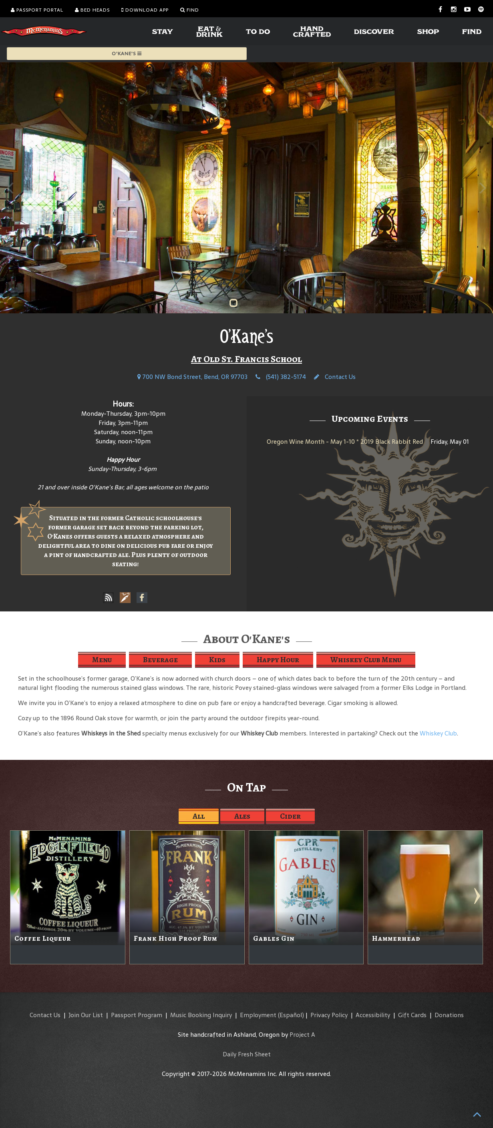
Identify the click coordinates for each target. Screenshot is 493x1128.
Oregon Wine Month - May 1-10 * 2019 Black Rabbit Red (345, 442)
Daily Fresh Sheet (247, 1054)
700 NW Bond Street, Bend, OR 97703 (192, 377)
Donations (449, 1015)
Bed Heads (92, 10)
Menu (102, 659)
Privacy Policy (329, 1015)
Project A (302, 1035)
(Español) (291, 1015)
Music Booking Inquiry (201, 1015)
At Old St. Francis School (246, 359)
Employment (258, 1015)
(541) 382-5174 (281, 377)
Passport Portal (37, 10)
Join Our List (85, 1015)
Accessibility (373, 1015)
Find (189, 10)
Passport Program (136, 1015)
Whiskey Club (438, 733)
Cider (290, 816)
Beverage (160, 659)
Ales (242, 816)
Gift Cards (412, 1015)
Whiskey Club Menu (365, 659)
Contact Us (335, 377)
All (199, 816)
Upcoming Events (370, 418)
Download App (145, 10)
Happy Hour (278, 659)
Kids (217, 659)
